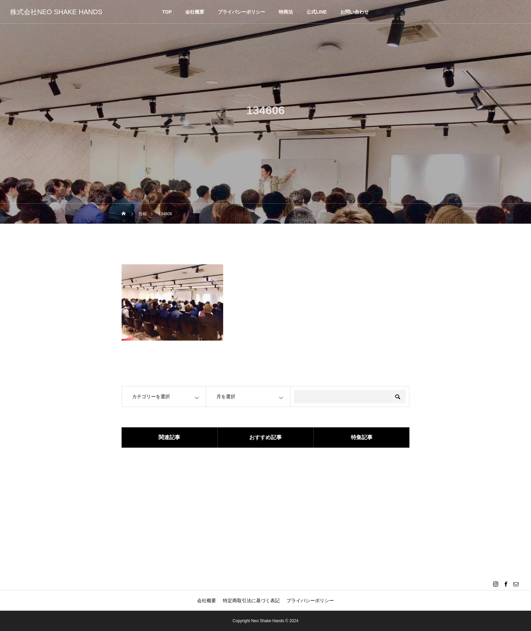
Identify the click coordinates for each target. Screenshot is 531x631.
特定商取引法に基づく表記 (251, 600)
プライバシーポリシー (241, 12)
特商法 (286, 12)
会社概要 (194, 12)
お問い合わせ (354, 12)
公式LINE (316, 12)
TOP (167, 12)
